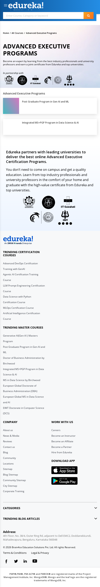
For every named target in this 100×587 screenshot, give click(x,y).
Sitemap (7, 469)
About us (8, 430)
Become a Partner (61, 447)
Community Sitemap (14, 480)
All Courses (17, 33)
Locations (8, 463)
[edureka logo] (18, 240)
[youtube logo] (34, 562)
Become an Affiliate (62, 441)
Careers (55, 430)
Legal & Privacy (40, 553)
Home (6, 33)
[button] (5, 6)
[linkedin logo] (25, 562)
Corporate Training (13, 491)
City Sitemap (10, 485)
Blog (5, 452)
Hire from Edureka (61, 452)
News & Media (11, 435)
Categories (11, 508)
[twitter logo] (15, 562)
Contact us (9, 447)
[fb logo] (6, 562)
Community (9, 458)
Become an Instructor (63, 435)
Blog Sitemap (10, 474)
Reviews (7, 441)
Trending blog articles (21, 518)
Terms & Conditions (15, 553)
